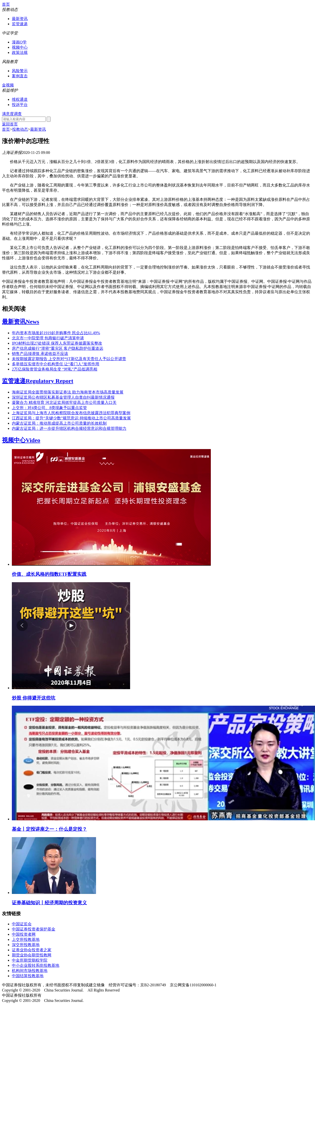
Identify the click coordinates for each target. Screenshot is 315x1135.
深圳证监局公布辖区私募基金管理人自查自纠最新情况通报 (63, 397)
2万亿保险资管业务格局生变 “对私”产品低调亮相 (54, 369)
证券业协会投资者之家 (31, 950)
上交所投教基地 (25, 939)
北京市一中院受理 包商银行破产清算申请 (48, 338)
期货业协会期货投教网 (31, 955)
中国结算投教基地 (27, 976)
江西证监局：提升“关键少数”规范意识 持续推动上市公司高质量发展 (71, 418)
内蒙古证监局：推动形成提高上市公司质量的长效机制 (59, 423)
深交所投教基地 (25, 945)
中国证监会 (22, 924)
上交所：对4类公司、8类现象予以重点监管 (49, 408)
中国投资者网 (24, 934)
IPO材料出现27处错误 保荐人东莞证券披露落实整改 (57, 343)
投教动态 (20, 129)
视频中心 (20, 47)
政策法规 (20, 52)
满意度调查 (12, 114)
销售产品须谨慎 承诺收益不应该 (40, 353)
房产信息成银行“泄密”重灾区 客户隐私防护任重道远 (57, 348)
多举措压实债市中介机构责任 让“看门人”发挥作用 (55, 364)
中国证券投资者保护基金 (33, 929)
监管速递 (20, 24)
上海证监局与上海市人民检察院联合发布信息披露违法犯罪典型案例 (71, 413)
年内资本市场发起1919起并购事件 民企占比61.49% (56, 333)
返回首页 (10, 124)
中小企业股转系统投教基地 (35, 965)
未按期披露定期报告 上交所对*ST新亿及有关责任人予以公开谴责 (69, 359)
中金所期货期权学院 (29, 960)
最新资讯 (20, 19)
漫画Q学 (19, 42)
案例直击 (20, 76)
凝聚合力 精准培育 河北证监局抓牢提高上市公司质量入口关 (64, 402)
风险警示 (20, 71)
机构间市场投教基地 (29, 971)
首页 (6, 4)
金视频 (8, 85)
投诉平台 (20, 105)
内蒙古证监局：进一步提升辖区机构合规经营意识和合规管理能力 (69, 428)
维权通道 (20, 99)
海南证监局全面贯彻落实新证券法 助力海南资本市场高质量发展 (67, 392)
